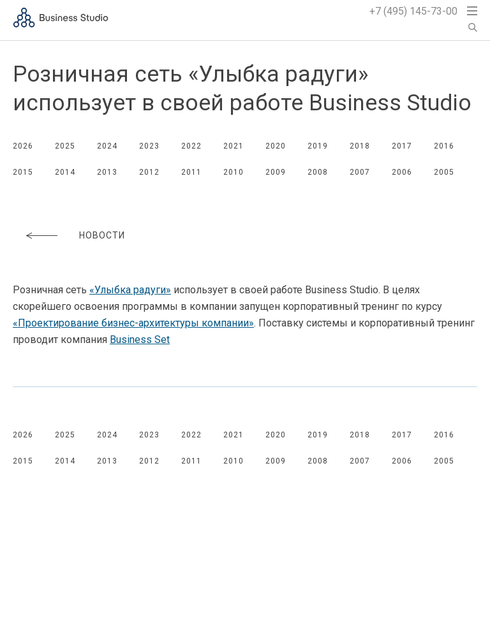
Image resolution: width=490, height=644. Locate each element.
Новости (102, 235)
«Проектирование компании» (133, 323)
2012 (149, 172)
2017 (402, 146)
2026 (23, 146)
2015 (23, 172)
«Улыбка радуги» (130, 290)
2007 (360, 172)
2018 (360, 146)
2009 (275, 172)
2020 (275, 146)
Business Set (140, 339)
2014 (65, 172)
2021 (233, 146)
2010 (233, 172)
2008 (318, 172)
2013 (107, 172)
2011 (191, 172)
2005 (444, 172)
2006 (402, 172)
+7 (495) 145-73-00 (413, 11)
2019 (318, 146)
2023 (149, 146)
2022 (191, 146)
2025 (65, 146)
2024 (107, 146)
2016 (444, 146)
